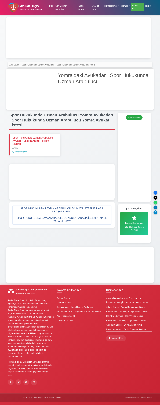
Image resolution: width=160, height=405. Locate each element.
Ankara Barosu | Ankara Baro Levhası (123, 298)
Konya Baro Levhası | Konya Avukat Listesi (126, 320)
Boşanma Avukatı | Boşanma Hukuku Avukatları (79, 311)
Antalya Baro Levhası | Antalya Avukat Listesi (127, 311)
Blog (51, 6)
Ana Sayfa (14, 65)
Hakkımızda (146, 398)
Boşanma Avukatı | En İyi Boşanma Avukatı (126, 329)
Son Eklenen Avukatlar (61, 7)
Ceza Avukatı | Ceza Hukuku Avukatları (75, 307)
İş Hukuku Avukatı (65, 320)
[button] (61, 210)
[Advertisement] (78, 38)
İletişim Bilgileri (19, 152)
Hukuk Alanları (81, 7)
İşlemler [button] (125, 6)
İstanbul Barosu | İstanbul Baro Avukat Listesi (127, 302)
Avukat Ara (95, 7)
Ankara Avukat (63, 298)
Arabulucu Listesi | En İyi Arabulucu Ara (124, 325)
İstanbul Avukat (64, 302)
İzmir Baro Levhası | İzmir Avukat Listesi (124, 316)
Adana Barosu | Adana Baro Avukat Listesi (125, 307)
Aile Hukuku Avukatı (66, 316)
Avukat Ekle (135, 7)
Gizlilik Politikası (131, 398)
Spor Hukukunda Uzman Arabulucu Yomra (76, 65)
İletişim (148, 6)
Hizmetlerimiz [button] (110, 6)
